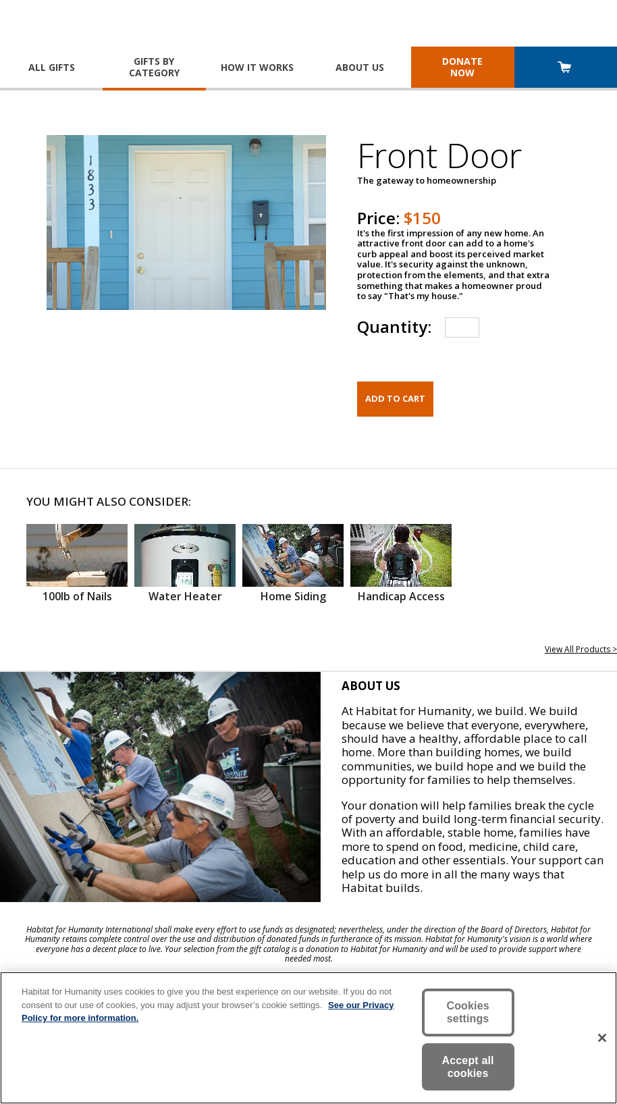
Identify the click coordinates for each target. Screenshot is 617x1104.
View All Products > (581, 649)
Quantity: (394, 326)
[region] (308, 1038)
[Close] (602, 1038)
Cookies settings (467, 1012)
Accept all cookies (468, 1067)
